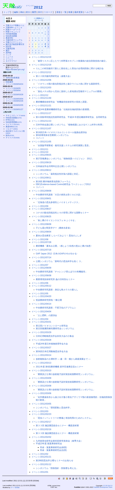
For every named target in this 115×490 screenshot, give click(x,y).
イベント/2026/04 (13, 90)
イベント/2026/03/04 (14, 99)
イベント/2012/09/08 (41, 191)
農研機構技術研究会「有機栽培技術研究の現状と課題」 (62, 102)
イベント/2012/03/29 (41, 332)
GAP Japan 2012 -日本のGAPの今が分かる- (56, 253)
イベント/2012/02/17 (41, 422)
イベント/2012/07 (40, 265)
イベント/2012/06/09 (41, 268)
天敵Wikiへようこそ (14, 27)
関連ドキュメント (13, 32)
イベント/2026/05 (13, 88)
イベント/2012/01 (40, 472)
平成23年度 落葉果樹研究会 (49, 443)
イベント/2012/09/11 (41, 178)
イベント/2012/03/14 (41, 355)
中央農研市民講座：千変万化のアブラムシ (56, 308)
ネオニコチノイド (15, 115)
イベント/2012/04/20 (41, 296)
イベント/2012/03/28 (41, 340)
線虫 (10, 135)
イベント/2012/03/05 (41, 404)
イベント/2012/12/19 (41, 57)
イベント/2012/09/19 (41, 162)
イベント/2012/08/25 (41, 216)
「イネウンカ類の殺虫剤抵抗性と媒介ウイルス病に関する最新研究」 (68, 84)
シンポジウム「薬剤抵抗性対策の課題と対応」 (58, 174)
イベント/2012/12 (40, 95)
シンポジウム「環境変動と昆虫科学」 (54, 407)
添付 (40, 12)
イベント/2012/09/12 (41, 170)
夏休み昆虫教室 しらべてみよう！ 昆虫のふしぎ (58, 235)
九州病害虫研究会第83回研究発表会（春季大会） (59, 441)
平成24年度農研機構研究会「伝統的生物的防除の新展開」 (63, 109)
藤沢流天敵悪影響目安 (15, 44)
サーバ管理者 (15, 487)
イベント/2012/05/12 (41, 286)
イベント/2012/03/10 (41, 370)
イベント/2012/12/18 (41, 65)
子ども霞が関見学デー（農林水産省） (54, 228)
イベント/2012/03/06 (41, 393)
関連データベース (13, 29)
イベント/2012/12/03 (41, 87)
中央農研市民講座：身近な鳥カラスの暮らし (57, 290)
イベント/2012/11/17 (41, 113)
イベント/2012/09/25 (41, 155)
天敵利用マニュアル (14, 40)
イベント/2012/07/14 (41, 257)
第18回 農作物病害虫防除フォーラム (53, 181)
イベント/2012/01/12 (41, 464)
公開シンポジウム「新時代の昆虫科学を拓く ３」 (59, 261)
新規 (58, 12)
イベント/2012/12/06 (41, 80)
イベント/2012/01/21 (41, 457)
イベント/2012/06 (40, 283)
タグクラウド (11, 61)
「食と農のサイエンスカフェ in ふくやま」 (56, 220)
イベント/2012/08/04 (41, 232)
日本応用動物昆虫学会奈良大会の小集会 (55, 336)
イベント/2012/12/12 (41, 72)
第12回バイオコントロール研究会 (52, 326)
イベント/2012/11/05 (41, 141)
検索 (70, 12)
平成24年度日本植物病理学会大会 (52, 344)
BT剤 (10, 120)
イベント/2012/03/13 (41, 363)
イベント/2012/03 (40, 411)
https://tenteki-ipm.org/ (15, 69)
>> (43, 18)
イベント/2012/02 (40, 454)
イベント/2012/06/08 (41, 275)
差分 (28, 12)
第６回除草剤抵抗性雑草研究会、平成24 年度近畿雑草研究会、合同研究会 (71, 117)
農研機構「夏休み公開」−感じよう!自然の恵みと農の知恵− (64, 246)
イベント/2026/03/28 (14, 94)
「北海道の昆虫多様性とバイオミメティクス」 (58, 202)
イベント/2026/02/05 (14, 105)
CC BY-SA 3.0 (107, 485)
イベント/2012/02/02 (41, 437)
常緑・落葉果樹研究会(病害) (53, 447)
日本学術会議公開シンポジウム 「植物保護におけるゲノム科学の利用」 (70, 125)
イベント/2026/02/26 (14, 101)
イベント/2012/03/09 (41, 378)
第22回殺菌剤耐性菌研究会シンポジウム (55, 328)
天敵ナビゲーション (14, 42)
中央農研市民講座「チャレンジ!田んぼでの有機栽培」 (61, 272)
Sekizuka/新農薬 (12, 78)
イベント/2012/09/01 (41, 198)
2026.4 (38, 18)
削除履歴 (9, 82)
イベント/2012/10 (40, 152)
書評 (7, 50)
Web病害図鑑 (11, 34)
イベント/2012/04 (40, 319)
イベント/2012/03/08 (41, 386)
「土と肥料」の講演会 (46, 315)
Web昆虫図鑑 (11, 36)
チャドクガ (13, 138)
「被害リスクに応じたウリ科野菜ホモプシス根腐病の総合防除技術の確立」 (72, 61)
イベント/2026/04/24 (14, 84)
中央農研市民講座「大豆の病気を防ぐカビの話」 (59, 195)
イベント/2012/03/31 (41, 322)
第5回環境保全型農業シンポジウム (52, 135)
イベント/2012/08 (40, 239)
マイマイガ (13, 124)
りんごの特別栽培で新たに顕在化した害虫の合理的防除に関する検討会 (70, 68)
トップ (6, 12)
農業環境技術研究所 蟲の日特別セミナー (55, 279)
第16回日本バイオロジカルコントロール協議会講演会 (61, 132)
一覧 (64, 12)
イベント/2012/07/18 (41, 250)
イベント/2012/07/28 (41, 242)
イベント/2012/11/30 (41, 98)
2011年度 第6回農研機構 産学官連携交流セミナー (59, 367)
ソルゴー (12, 129)
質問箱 (8, 53)
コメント (40, 138)
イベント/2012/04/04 (41, 311)
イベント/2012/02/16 (41, 429)
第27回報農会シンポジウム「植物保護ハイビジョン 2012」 (65, 158)
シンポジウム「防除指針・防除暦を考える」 (57, 468)
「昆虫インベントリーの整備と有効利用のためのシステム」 (64, 418)
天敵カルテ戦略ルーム (15, 25)
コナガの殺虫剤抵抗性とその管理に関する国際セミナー (62, 213)
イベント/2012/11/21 (41, 105)
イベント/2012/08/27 (41, 209)
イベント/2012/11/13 (41, 121)
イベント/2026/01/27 (14, 109)
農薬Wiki (9, 38)
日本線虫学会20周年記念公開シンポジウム (56, 166)
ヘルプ (88, 12)
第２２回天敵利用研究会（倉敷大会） (54, 76)
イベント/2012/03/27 (41, 347)
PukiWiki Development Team (102, 487)
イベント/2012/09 (40, 206)
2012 (38, 7)
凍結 (22, 12)
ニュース (9, 57)
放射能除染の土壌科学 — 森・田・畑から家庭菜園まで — (63, 359)
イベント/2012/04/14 (41, 304)
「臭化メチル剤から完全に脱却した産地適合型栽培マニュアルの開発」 (70, 91)
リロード (48, 12)
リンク (8, 55)
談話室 (8, 46)
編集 (16, 12)
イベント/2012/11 (40, 149)
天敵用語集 (10, 48)
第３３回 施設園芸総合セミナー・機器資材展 (57, 425)
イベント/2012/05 (40, 293)
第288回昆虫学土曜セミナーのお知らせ (54, 460)
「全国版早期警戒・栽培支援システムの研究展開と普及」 (63, 145)
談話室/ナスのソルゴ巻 (15, 132)
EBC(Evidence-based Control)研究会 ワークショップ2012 (63, 184)
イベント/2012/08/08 (41, 224)
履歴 (34, 12)
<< (35, 18)
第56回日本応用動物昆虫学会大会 (52, 351)
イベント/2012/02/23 (41, 414)
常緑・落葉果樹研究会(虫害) (53, 450)
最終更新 (78, 12)
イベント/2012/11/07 (41, 128)
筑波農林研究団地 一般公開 (49, 300)
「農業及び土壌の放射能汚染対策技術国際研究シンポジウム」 (65, 374)
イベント (29, 6)
